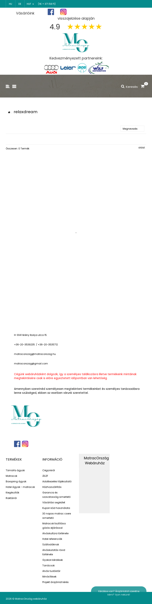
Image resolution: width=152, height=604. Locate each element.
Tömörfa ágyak (15, 470)
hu (10, 4)
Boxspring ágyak (16, 481)
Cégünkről (48, 470)
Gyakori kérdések (52, 560)
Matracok (11, 476)
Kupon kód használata (56, 508)
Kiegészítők (12, 492)
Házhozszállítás (52, 487)
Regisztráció (109, 12)
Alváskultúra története (55, 533)
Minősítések (49, 576)
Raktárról (11, 498)
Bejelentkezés (135, 12)
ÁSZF (45, 476)
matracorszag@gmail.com (31, 363)
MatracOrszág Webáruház (96, 460)
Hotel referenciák (52, 539)
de (19, 4)
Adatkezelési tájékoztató (56, 481)
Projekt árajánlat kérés (55, 582)
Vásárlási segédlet (53, 502)
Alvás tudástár (51, 571)
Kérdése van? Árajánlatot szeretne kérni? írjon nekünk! (118, 593)
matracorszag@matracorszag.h (34, 354)
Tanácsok (48, 565)
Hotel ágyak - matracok (20, 487)
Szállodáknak (50, 544)
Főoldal (87, 12)
